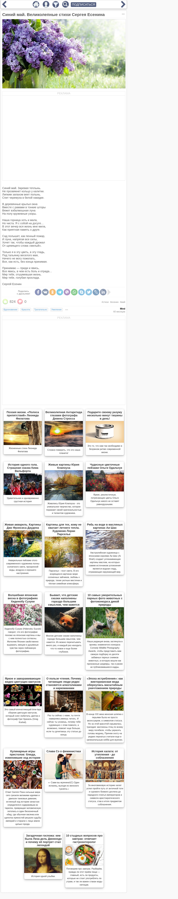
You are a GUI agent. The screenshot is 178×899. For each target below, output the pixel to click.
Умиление (56, 309)
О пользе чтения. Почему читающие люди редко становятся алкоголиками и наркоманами (64, 683)
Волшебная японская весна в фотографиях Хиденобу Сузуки (23, 598)
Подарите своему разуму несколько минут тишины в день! (105, 415)
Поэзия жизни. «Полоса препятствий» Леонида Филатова (23, 415)
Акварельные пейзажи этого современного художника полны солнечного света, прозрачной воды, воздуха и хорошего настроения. (22, 566)
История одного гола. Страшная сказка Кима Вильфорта (22, 468)
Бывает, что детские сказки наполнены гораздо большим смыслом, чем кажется (63, 600)
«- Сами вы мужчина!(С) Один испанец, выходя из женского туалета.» (63, 785)
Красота (26, 309)
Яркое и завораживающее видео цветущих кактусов (23, 680)
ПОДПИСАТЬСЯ (83, 4)
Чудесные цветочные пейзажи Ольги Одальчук (104, 466)
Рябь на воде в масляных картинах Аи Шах (105, 526)
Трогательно (40, 309)
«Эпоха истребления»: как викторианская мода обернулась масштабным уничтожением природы (105, 683)
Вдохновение (10, 309)
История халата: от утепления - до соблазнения (105, 754)
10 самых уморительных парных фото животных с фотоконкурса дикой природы (105, 600)
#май (122, 302)
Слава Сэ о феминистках (63, 751)
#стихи (105, 302)
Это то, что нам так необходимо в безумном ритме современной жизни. (104, 449)
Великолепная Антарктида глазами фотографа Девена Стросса (63, 415)
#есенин (114, 302)
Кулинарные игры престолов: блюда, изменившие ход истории (22, 754)
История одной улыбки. (43, 876)
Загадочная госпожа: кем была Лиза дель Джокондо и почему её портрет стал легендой (43, 840)
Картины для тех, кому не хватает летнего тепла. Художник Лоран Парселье (63, 529)
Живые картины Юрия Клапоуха (63, 466)
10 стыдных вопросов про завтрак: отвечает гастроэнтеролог (84, 838)
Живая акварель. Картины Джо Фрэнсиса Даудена (23, 526)
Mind (122, 309)
